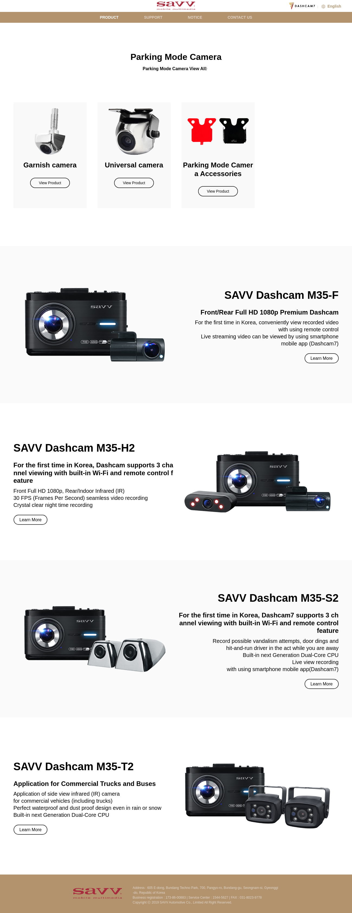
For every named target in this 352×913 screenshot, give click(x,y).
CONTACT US (240, 17)
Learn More (322, 358)
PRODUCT (109, 17)
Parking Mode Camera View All (174, 68)
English (330, 6)
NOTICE (195, 17)
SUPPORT (153, 17)
